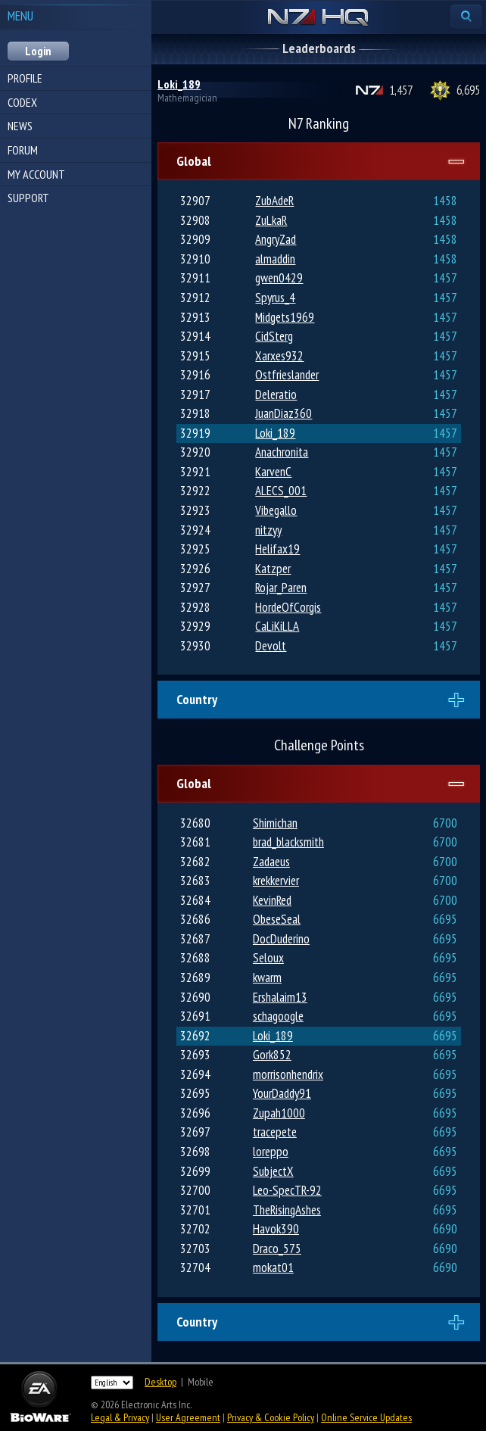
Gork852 (272, 1054)
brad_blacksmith (288, 842)
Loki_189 (179, 84)
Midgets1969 (284, 317)
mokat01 (273, 1267)
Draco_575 (277, 1248)
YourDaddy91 (282, 1093)
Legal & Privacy (120, 1417)
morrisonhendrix (288, 1074)
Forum (23, 149)
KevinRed (272, 900)
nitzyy (268, 530)
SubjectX (273, 1171)
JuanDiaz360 (283, 413)
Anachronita (281, 452)
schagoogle (278, 1016)
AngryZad (275, 239)
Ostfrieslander (287, 374)
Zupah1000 (279, 1113)
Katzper (273, 568)
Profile (25, 78)
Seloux (268, 957)
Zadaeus (271, 861)
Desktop (160, 1382)
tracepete (275, 1132)
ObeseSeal (277, 919)
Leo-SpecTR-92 (287, 1190)
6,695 (468, 90)
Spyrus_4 (275, 297)
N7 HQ (318, 18)
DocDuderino (281, 939)
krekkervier (276, 880)
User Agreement (188, 1417)
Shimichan (275, 823)
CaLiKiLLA (277, 626)
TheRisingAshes (287, 1210)
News (20, 125)
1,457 (401, 90)
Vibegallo (276, 510)
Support (28, 197)
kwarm (267, 977)
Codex (22, 102)
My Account (36, 174)
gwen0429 (279, 278)
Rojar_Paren (281, 587)
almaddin (275, 259)
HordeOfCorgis (288, 607)
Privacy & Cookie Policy (270, 1417)
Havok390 (276, 1229)
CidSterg (274, 336)
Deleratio (276, 394)
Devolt (270, 646)
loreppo (270, 1151)
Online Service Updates (366, 1417)
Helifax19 (277, 549)
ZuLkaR (271, 220)
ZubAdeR (274, 200)
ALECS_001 (281, 490)
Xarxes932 (279, 356)
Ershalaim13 (280, 997)
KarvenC (273, 471)
